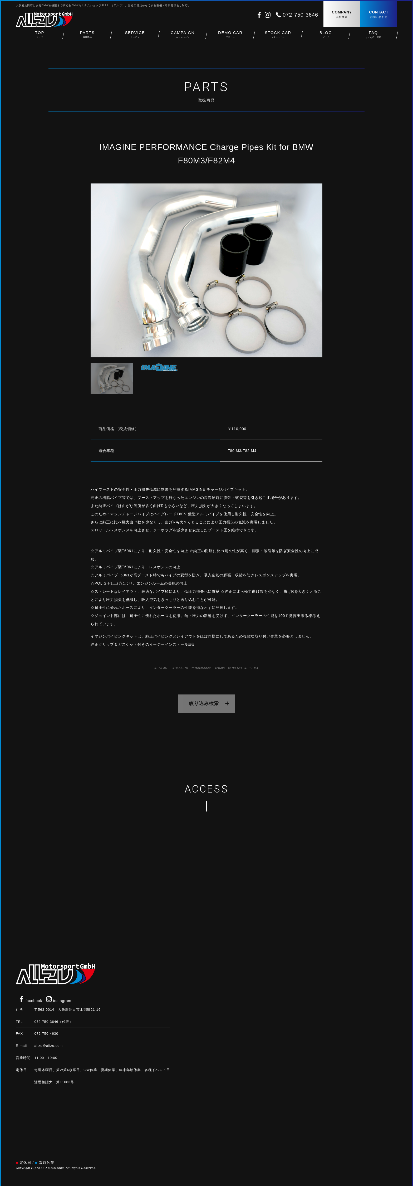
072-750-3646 (300, 15)
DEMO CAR (230, 37)
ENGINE (163, 668)
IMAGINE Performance (193, 668)
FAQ (373, 37)
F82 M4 (253, 668)
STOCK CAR (278, 37)
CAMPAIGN (182, 37)
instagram (58, 1001)
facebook (30, 1001)
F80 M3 (236, 668)
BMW (221, 668)
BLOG (326, 37)
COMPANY (341, 14)
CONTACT (378, 14)
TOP (39, 37)
